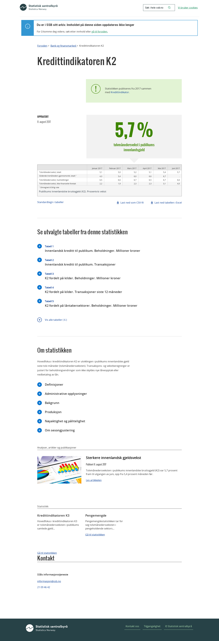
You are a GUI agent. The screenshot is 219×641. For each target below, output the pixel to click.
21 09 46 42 (43, 587)
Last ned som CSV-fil (132, 202)
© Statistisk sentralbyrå (178, 626)
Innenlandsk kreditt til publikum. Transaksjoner (80, 262)
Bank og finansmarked (63, 45)
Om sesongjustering (60, 430)
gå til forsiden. (100, 31)
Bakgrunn (52, 403)
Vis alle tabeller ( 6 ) (56, 319)
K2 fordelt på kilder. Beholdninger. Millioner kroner (83, 275)
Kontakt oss (132, 626)
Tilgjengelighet (152, 626)
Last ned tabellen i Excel (168, 202)
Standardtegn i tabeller (50, 202)
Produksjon (53, 412)
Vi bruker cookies (188, 7)
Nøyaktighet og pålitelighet (65, 421)
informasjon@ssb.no (49, 581)
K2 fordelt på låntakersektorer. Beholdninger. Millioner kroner (91, 303)
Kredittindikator (120, 92)
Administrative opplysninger (66, 394)
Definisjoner (54, 384)
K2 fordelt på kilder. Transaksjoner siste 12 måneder (83, 289)
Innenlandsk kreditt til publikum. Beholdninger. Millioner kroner (92, 248)
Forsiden (42, 45)
